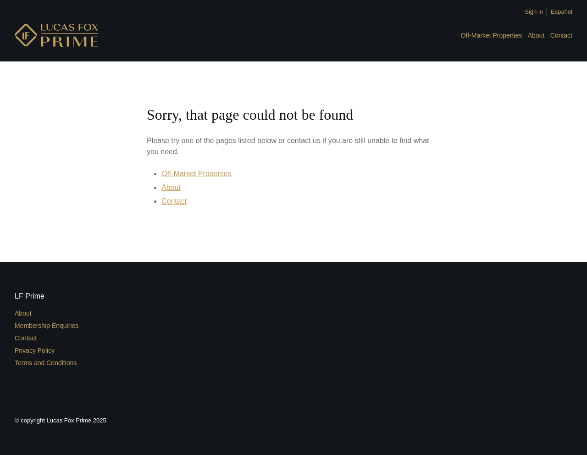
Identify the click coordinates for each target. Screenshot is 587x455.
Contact (561, 35)
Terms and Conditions (46, 362)
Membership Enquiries (46, 325)
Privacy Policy (35, 350)
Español (561, 11)
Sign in (534, 11)
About (536, 35)
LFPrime (56, 35)
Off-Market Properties (491, 35)
